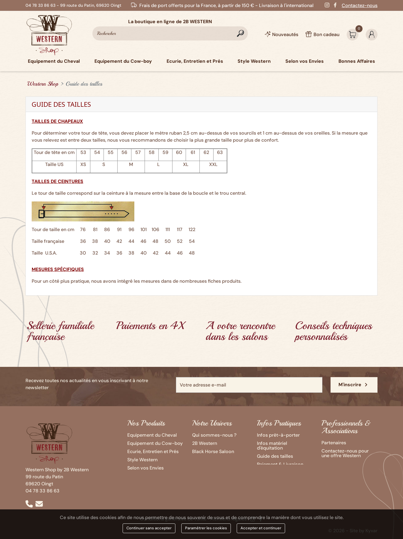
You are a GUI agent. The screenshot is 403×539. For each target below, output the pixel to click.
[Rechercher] (170, 33)
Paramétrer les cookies (206, 528)
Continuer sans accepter (149, 528)
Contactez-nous (359, 5)
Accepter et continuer (261, 528)
